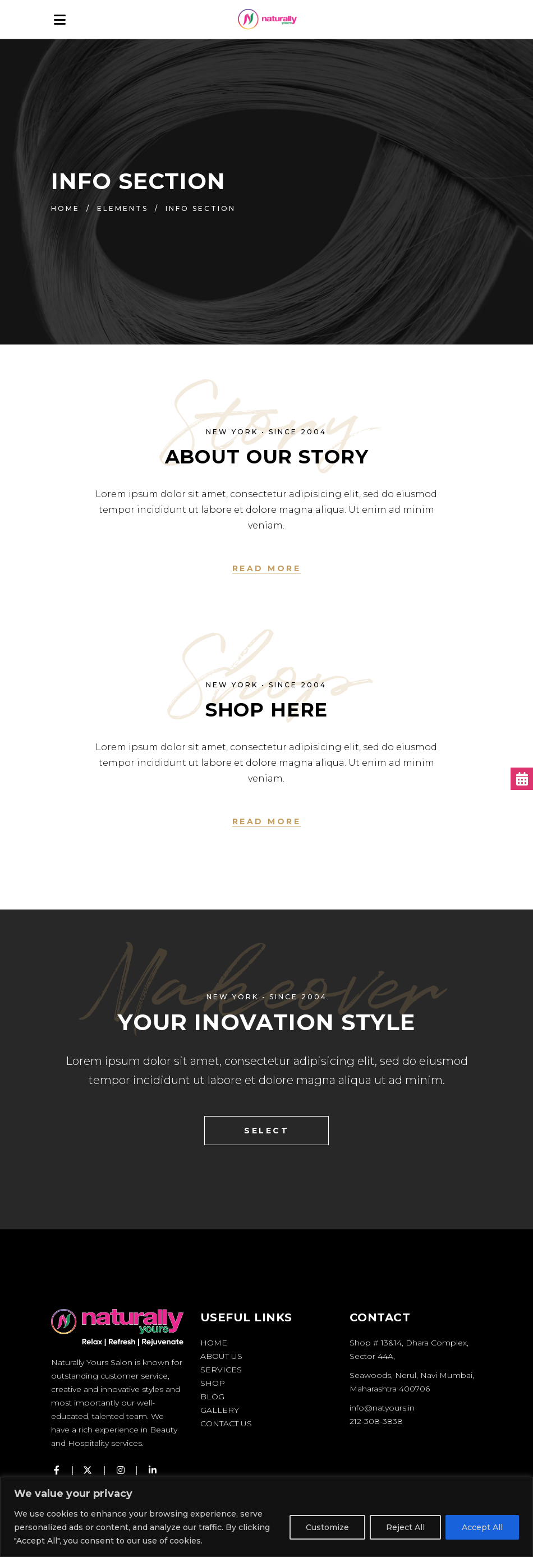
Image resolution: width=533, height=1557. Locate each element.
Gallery (219, 1410)
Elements (122, 208)
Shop (212, 1383)
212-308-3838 (376, 1421)
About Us (221, 1356)
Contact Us (226, 1423)
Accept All (482, 1527)
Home (65, 208)
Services (221, 1370)
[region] (266, 1517)
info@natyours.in (382, 1408)
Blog (212, 1396)
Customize (327, 1527)
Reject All (405, 1527)
